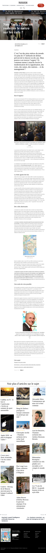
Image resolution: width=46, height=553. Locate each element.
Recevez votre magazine (15, 535)
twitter (36, 534)
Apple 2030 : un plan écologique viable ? (6, 437)
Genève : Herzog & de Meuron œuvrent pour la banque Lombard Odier (7, 491)
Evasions (12, 5)
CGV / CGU (8, 548)
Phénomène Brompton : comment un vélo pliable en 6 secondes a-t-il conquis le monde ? (38, 463)
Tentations (5, 5)
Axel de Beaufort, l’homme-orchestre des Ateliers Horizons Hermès (38, 435)
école (28, 89)
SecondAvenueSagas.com (25, 279)
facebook (37, 533)
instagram (37, 536)
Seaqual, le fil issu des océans (20, 362)
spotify (36, 537)
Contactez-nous (24, 548)
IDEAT (39, 548)
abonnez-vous (41, 5)
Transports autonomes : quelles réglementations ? (23, 367)
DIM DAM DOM (43, 548)
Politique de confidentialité (14, 548)
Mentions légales (3, 548)
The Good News (30, 5)
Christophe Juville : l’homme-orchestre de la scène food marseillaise (22, 437)
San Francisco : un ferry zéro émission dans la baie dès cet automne (27, 364)
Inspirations (20, 5)
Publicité (20, 548)
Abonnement (3, 549)
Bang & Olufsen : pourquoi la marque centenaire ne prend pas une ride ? (22, 412)
